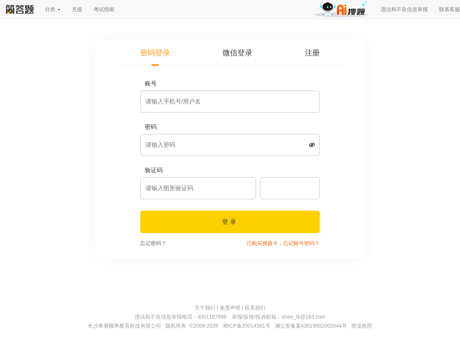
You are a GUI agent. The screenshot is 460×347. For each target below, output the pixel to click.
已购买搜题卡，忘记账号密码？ (283, 243)
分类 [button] (53, 9)
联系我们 (255, 308)
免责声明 (230, 308)
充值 (77, 9)
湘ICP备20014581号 (246, 326)
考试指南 (103, 9)
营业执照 (361, 326)
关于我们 (204, 308)
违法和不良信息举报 (404, 9)
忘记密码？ (153, 243)
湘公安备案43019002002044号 (311, 326)
